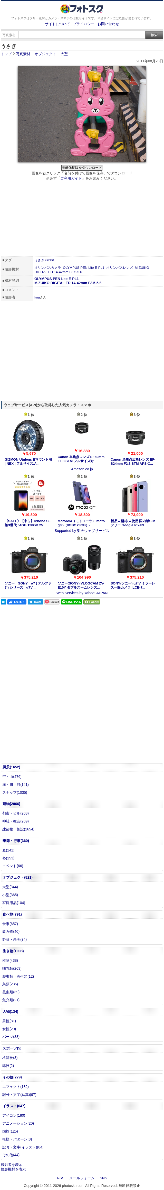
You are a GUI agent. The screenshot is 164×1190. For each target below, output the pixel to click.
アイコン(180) (13, 1115)
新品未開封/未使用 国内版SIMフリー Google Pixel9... (133, 523)
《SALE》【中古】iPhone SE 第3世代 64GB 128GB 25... (28, 523)
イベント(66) (12, 866)
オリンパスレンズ (119, 268)
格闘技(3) (9, 1058)
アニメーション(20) (18, 1123)
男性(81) (9, 1021)
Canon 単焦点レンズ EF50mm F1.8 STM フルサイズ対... (81, 459)
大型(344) (10, 887)
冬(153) (8, 858)
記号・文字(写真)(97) (19, 1095)
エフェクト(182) (15, 1087)
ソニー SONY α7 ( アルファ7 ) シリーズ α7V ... (28, 585)
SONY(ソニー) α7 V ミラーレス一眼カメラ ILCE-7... (133, 585)
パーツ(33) (11, 1037)
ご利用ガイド (71, 178)
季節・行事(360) (16, 841)
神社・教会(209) (15, 821)
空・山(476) (12, 777)
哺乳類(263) (12, 968)
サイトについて (57, 24)
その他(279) (12, 1077)
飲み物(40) (11, 931)
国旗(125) (10, 1131)
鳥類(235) (10, 984)
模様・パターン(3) (17, 1139)
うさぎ (39, 260)
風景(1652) (11, 767)
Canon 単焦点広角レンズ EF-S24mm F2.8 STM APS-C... (133, 461)
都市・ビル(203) (15, 813)
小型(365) (10, 895)
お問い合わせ (108, 24)
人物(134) (10, 1011)
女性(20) (9, 1029)
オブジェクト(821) (18, 877)
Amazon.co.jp (82, 469)
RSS (60, 1178)
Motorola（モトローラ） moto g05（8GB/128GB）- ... (81, 523)
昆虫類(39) (11, 992)
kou (37, 297)
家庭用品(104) (13, 903)
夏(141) (8, 850)
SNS (103, 1178)
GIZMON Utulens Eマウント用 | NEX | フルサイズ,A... (28, 461)
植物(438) (10, 960)
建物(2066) (11, 804)
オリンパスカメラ (47, 268)
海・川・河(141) (15, 784)
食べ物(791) (12, 914)
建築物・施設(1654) (18, 829)
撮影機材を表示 (13, 1169)
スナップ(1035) (14, 792)
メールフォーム (81, 1178)
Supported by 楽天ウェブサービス (82, 531)
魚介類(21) (11, 1000)
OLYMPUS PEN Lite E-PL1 (83, 268)
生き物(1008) (13, 951)
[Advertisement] (82, 219)
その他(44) (11, 1155)
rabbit (49, 260)
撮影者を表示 (11, 1165)
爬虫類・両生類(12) (18, 976)
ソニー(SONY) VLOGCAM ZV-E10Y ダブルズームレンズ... (81, 585)
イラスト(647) (14, 1106)
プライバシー (83, 24)
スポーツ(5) (12, 1048)
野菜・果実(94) (14, 939)
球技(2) (8, 1066)
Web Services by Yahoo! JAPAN (82, 593)
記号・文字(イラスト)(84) (22, 1147)
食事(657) (10, 924)
